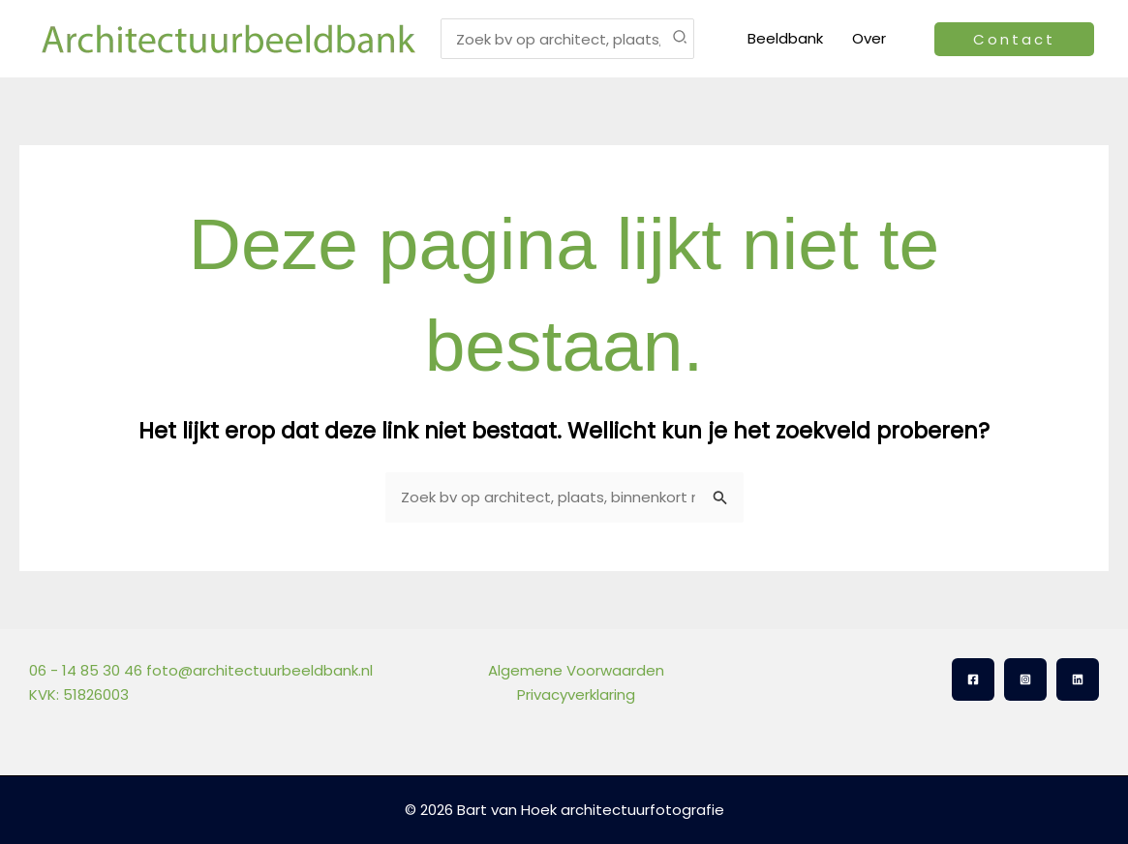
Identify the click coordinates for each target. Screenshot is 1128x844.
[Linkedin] (1077, 679)
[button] (1014, 39)
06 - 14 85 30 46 (85, 670)
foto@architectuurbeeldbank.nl (259, 670)
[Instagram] (1025, 679)
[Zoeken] (680, 38)
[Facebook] (973, 679)
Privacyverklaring (576, 694)
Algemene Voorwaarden (576, 670)
